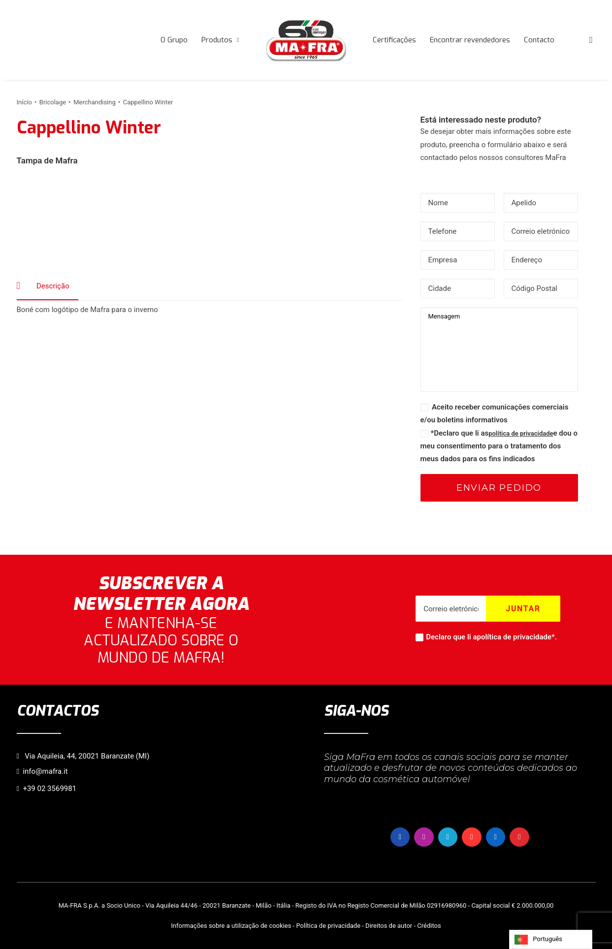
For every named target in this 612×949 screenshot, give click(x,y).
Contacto (539, 40)
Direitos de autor (388, 925)
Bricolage (52, 102)
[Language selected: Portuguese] (550, 939)
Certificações (394, 40)
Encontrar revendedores (470, 40)
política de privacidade (520, 433)
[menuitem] (174, 40)
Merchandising (94, 102)
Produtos (220, 40)
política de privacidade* (516, 637)
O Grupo (174, 40)
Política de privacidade (328, 925)
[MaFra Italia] (306, 40)
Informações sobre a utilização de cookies (231, 925)
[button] (591, 40)
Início (24, 102)
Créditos (429, 925)
